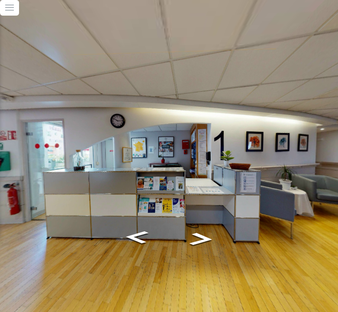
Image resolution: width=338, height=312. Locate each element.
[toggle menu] (9, 8)
